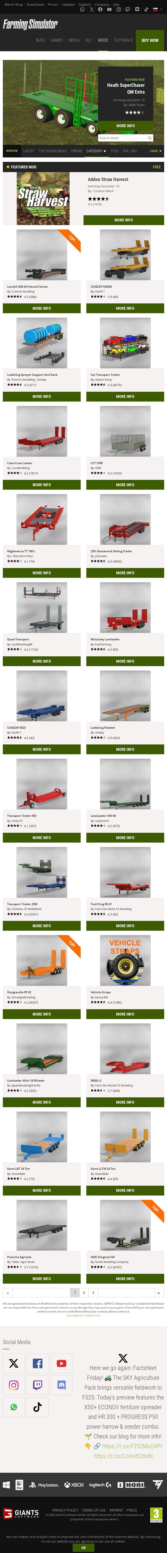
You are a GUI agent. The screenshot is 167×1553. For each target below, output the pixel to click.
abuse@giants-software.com (83, 1315)
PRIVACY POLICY (65, 1510)
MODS (103, 40)
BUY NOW (150, 40)
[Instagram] (119, 9)
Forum (53, 4)
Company (102, 4)
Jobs (116, 4)
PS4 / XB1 (130, 151)
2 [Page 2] (84, 1293)
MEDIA (74, 40)
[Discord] (137, 9)
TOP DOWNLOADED (53, 151)
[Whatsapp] (82, 9)
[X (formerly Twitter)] (92, 9)
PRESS (132, 1510)
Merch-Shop (14, 4)
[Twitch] (128, 9)
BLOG (40, 40)
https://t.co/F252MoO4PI (132, 1446)
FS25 (114, 151)
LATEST (28, 151)
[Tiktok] (146, 9)
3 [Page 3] (93, 1293)
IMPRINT (116, 1510)
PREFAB (76, 151)
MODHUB (12, 150)
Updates (68, 4)
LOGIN (154, 151)
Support (85, 4)
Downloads (35, 4)
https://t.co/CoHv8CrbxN (123, 1456)
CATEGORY (94, 151)
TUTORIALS (123, 40)
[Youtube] (109, 9)
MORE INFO (126, 125)
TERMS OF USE (94, 1510)
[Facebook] (100, 9)
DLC (88, 40)
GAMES (57, 40)
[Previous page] (159, 1292)
